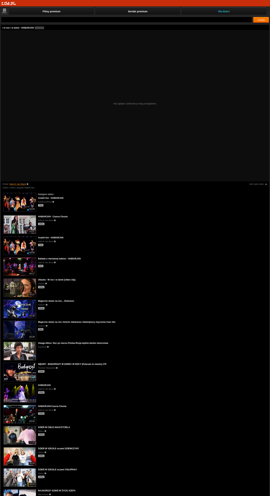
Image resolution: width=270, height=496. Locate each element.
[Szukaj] (126, 20)
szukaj (261, 19)
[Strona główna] (9, 3)
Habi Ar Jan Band (17, 184)
